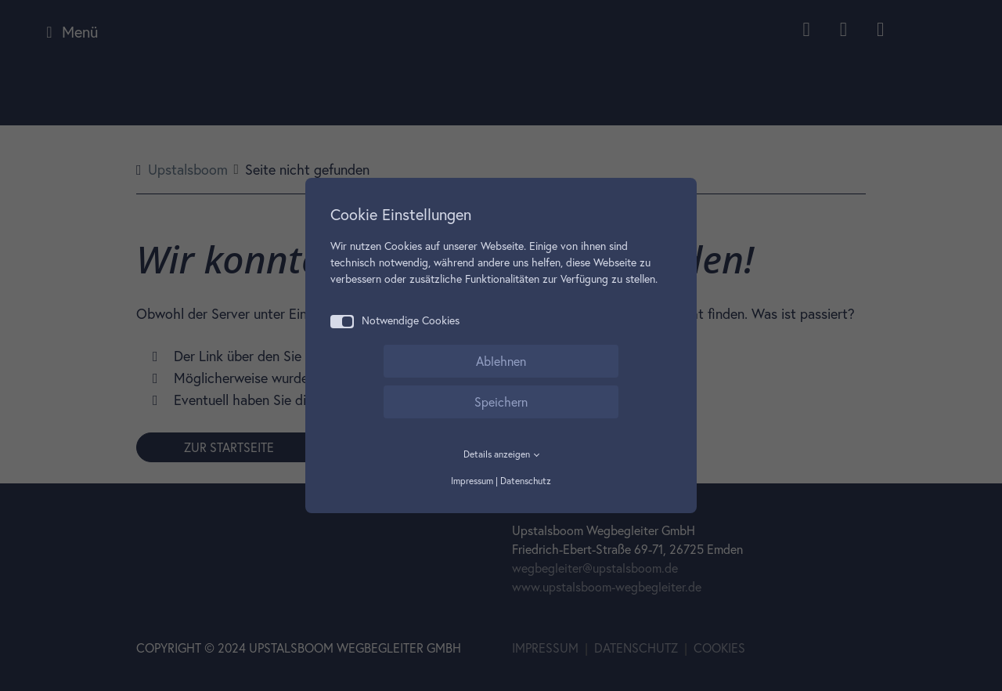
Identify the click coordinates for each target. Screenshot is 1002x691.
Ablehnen (501, 361)
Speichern (501, 402)
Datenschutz (525, 481)
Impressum (472, 481)
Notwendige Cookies (395, 320)
